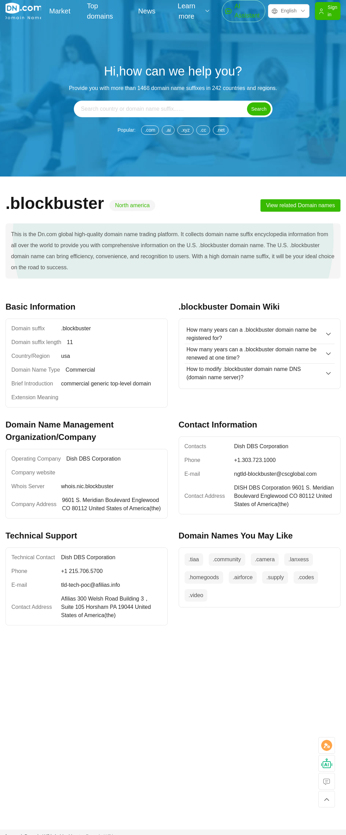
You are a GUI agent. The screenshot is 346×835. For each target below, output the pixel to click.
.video (196, 595)
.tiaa (194, 559)
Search (258, 109)
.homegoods (204, 577)
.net (221, 130)
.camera (265, 559)
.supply (275, 577)
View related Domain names (300, 205)
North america (132, 205)
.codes (306, 577)
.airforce (243, 577)
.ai (168, 130)
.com (150, 130)
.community (227, 559)
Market (59, 11)
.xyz (185, 130)
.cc (203, 130)
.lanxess (298, 559)
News (147, 11)
